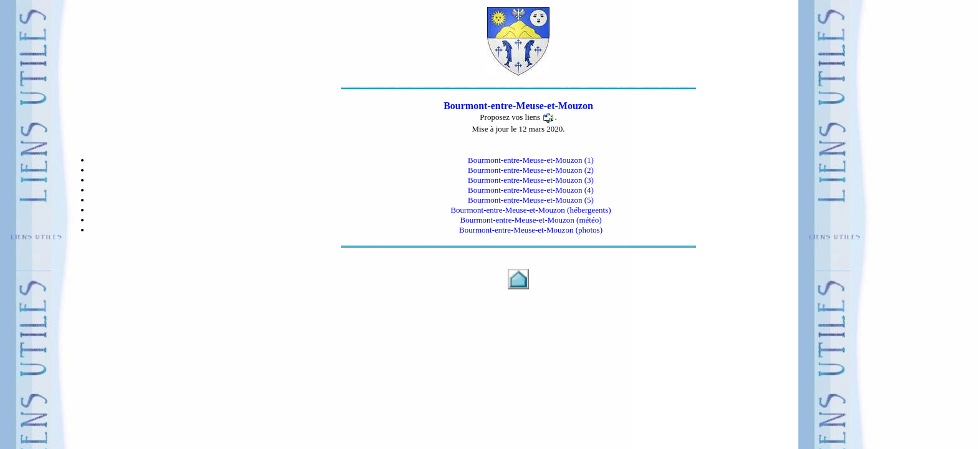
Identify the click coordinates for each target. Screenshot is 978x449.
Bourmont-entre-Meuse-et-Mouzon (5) (531, 200)
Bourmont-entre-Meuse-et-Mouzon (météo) (530, 219)
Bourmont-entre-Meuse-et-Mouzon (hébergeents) (530, 210)
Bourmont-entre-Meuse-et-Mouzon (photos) (531, 229)
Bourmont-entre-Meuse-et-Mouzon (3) (531, 180)
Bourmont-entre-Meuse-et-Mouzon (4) (531, 190)
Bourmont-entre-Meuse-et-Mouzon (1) (531, 160)
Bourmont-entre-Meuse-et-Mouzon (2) (531, 170)
